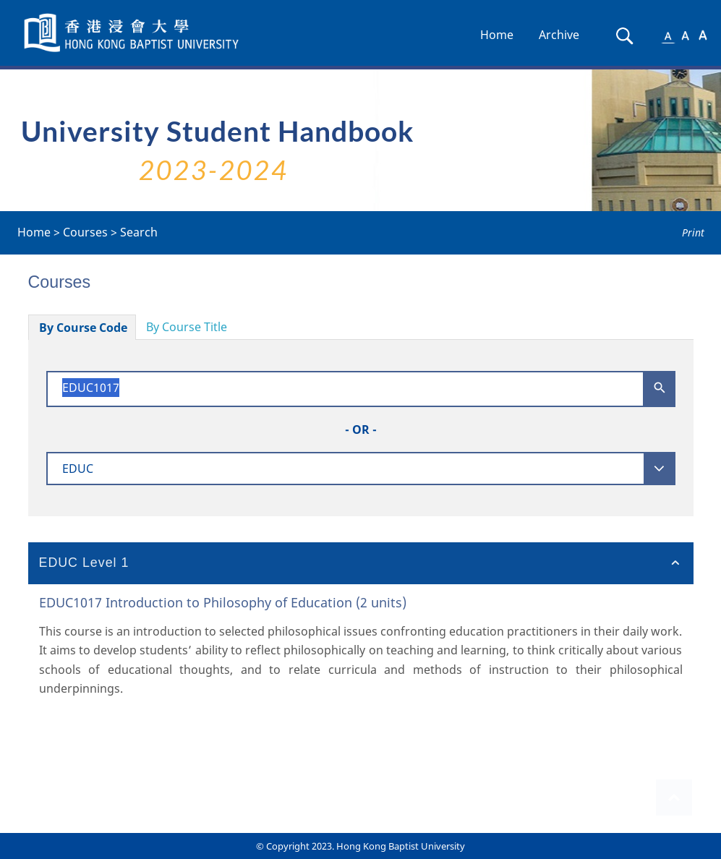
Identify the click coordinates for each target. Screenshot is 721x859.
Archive (559, 35)
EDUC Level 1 (84, 562)
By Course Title (186, 327)
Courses (85, 232)
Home (496, 35)
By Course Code (83, 328)
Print (693, 232)
